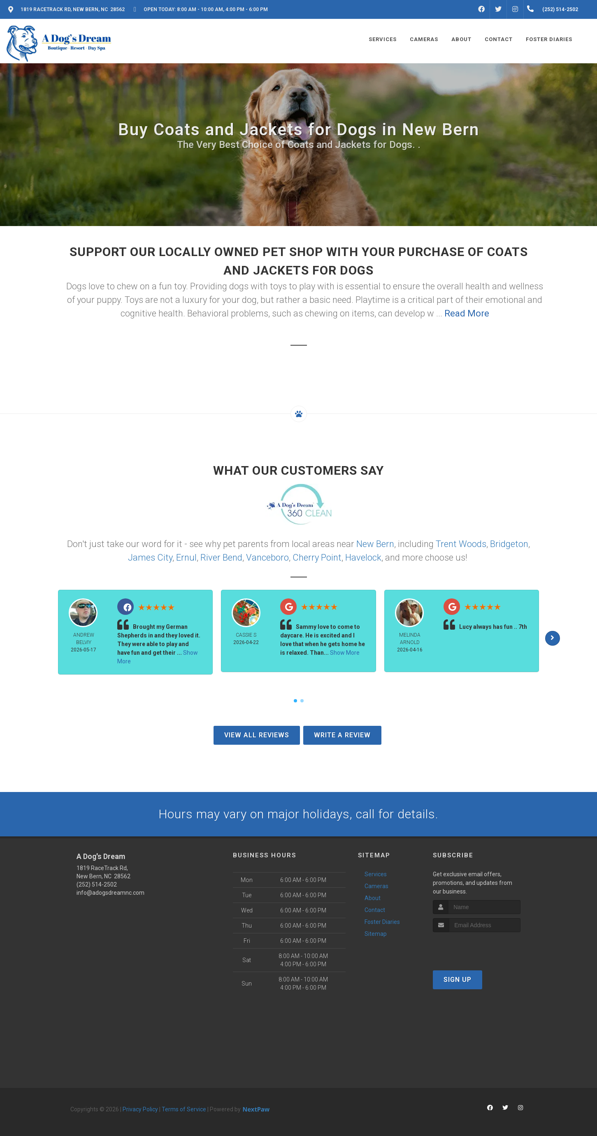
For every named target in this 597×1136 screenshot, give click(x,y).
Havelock (363, 557)
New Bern (375, 544)
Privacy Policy (140, 1109)
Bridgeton (509, 544)
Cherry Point (317, 557)
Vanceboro (267, 557)
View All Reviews (256, 735)
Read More (466, 313)
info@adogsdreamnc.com (110, 892)
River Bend (221, 557)
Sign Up (458, 980)
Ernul (186, 557)
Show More (345, 652)
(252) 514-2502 (97, 884)
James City (150, 557)
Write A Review (342, 735)
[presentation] (476, 947)
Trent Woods (461, 544)
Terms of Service (184, 1109)
